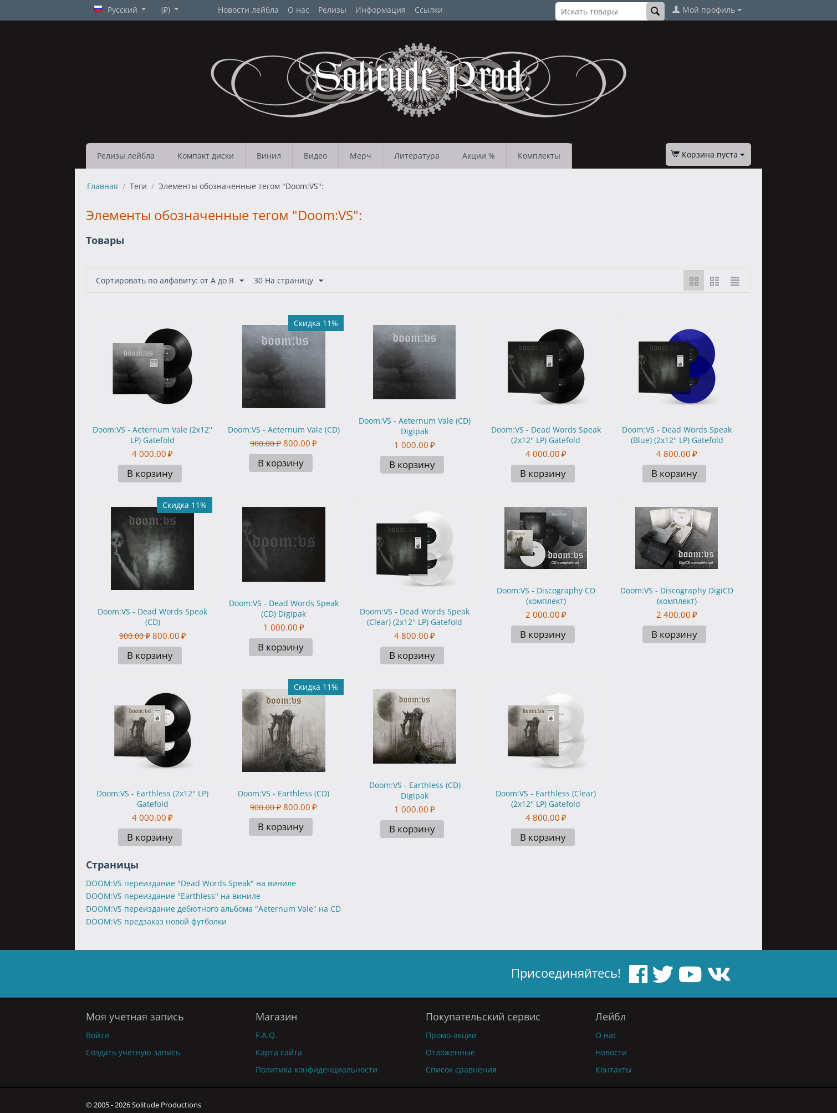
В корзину (150, 473)
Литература (417, 155)
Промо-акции (451, 1035)
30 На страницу (288, 281)
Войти (97, 1035)
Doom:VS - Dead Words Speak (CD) (152, 616)
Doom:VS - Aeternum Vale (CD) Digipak (415, 425)
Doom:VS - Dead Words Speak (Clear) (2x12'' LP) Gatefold (414, 616)
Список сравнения (461, 1069)
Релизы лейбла (126, 155)
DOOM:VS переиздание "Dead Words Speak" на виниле (191, 883)
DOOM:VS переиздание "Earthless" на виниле (173, 896)
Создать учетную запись (133, 1052)
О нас (298, 9)
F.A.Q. (266, 1035)
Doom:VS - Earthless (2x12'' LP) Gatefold (152, 798)
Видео (315, 155)
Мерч (360, 155)
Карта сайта (279, 1052)
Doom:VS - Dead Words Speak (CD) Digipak (284, 608)
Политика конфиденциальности (316, 1069)
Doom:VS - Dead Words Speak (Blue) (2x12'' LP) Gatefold (677, 434)
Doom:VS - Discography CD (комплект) (546, 595)
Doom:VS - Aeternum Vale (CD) (284, 429)
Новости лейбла (248, 9)
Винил (269, 155)
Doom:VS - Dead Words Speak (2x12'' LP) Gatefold (546, 434)
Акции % (478, 155)
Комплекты (539, 155)
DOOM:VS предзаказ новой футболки (156, 921)
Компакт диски (205, 155)
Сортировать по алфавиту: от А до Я (170, 281)
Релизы (332, 9)
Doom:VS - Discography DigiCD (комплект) (676, 595)
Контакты (613, 1069)
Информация (380, 9)
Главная (102, 186)
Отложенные (450, 1052)
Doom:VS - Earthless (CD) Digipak (415, 790)
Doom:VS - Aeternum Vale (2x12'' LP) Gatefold (152, 434)
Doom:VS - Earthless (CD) (283, 793)
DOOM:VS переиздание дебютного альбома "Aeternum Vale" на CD (213, 908)
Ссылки (429, 9)
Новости (611, 1052)
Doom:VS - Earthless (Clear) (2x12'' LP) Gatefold (546, 798)
